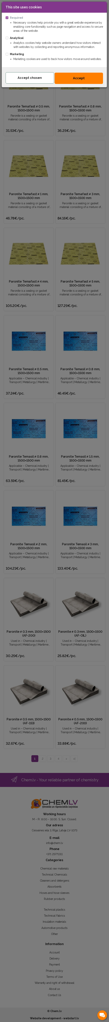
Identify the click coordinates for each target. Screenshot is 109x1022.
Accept (79, 78)
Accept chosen (30, 78)
